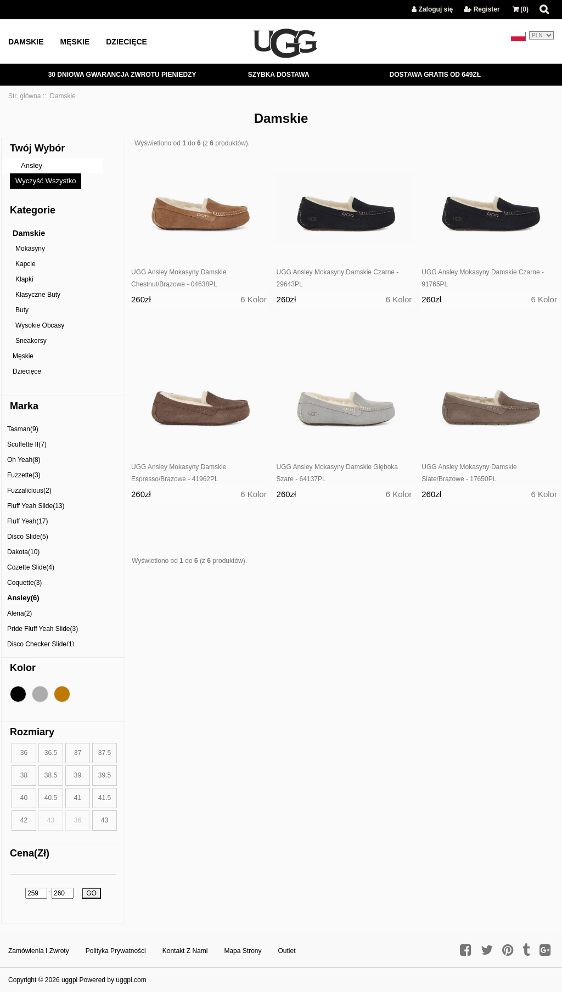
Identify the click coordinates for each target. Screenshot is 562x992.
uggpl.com (131, 980)
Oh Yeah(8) (24, 460)
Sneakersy (31, 341)
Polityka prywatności (116, 951)
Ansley (31, 165)
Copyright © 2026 (34, 980)
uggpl (69, 980)
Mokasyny (30, 248)
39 (77, 775)
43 (104, 820)
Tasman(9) (22, 429)
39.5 (104, 775)
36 (23, 753)
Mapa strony (242, 951)
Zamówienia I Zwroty (38, 951)
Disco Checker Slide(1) (41, 644)
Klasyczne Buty (37, 294)
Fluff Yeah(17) (27, 521)
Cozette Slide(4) (30, 567)
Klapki (24, 279)
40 (23, 798)
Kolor (23, 667)
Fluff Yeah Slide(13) (36, 506)
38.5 (50, 775)
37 (77, 753)
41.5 (104, 798)
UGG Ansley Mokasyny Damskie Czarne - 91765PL (483, 278)
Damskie (26, 41)
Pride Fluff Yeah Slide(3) (42, 629)
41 (77, 798)
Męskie (75, 41)
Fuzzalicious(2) (29, 490)
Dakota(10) (23, 552)
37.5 (104, 753)
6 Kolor (253, 299)
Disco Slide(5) (27, 536)
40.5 (50, 798)
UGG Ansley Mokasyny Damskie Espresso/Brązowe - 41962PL (178, 473)
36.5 (50, 753)
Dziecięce (126, 41)
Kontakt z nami (185, 951)
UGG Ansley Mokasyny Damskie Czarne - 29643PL (338, 278)
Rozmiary (32, 731)
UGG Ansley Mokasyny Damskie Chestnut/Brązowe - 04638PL (178, 278)
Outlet (287, 951)
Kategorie (32, 210)
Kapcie (25, 264)
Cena (29, 853)
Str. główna (24, 96)
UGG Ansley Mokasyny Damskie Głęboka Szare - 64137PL (337, 473)
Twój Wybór (37, 148)
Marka (24, 406)
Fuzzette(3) (24, 475)
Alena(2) (19, 613)
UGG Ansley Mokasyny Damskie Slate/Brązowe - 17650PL (469, 473)
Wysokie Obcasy (39, 325)
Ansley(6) (23, 598)
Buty (22, 310)
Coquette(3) (24, 583)
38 (23, 775)
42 (23, 820)
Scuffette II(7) (27, 444)
